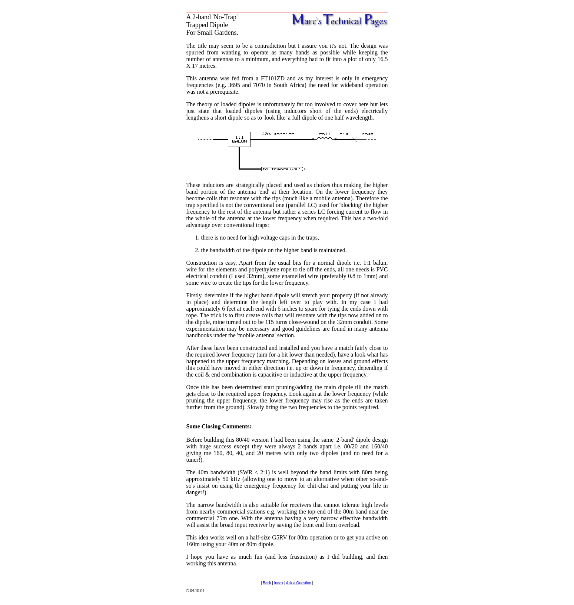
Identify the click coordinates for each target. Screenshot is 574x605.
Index (278, 583)
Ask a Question (298, 583)
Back (267, 583)
